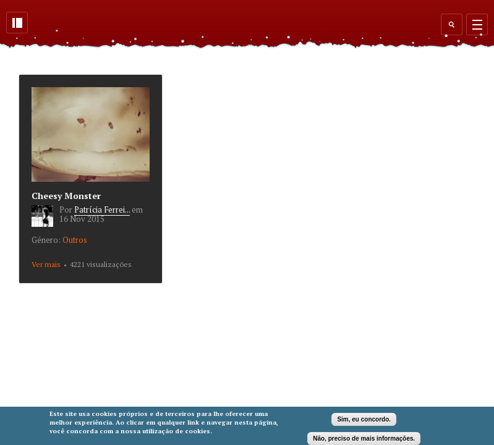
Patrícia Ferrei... (102, 209)
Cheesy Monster (66, 195)
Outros (74, 239)
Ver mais (46, 264)
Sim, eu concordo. (364, 419)
